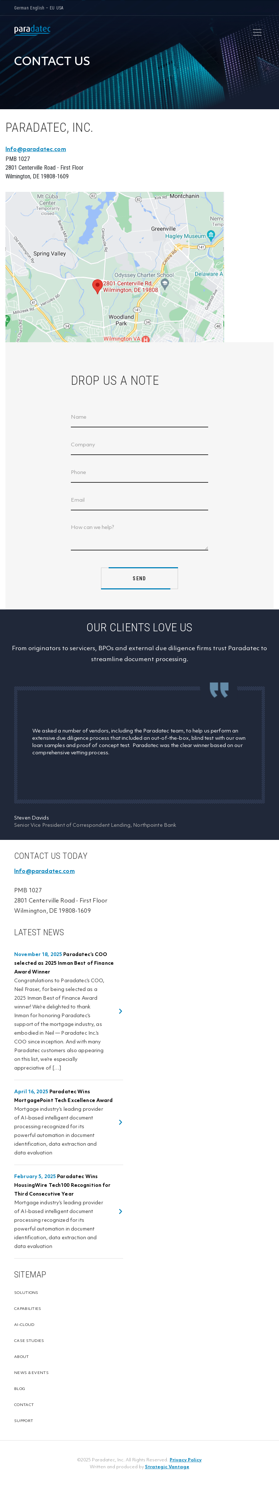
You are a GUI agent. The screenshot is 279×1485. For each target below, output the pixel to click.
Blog (19, 1389)
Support (23, 1421)
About (21, 1357)
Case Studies (29, 1341)
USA (60, 8)
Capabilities (27, 1309)
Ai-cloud (24, 1325)
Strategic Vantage (167, 1467)
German (21, 8)
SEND (139, 578)
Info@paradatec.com (35, 150)
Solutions (26, 1293)
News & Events (31, 1373)
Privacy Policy (186, 1460)
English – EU (42, 8)
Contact (24, 1405)
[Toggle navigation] (257, 32)
